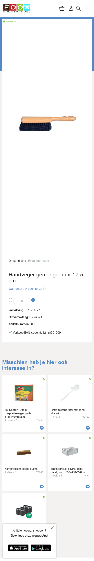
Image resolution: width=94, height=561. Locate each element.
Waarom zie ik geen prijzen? (27, 288)
